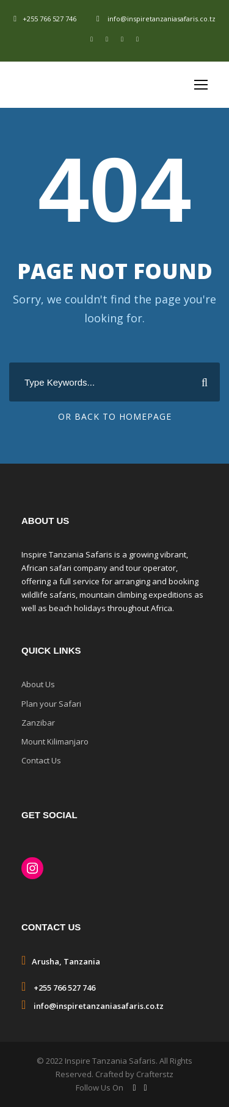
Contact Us (41, 760)
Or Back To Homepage (115, 416)
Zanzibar (38, 722)
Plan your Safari (51, 703)
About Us (38, 684)
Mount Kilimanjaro (55, 741)
